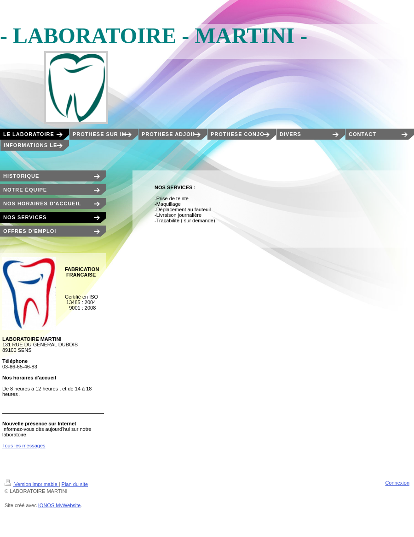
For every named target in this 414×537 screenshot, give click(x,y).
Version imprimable (32, 484)
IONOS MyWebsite (59, 505)
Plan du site (75, 484)
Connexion (397, 483)
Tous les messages (24, 445)
